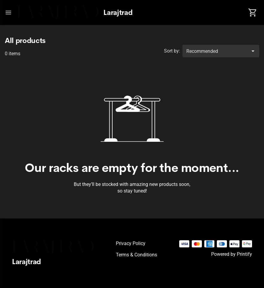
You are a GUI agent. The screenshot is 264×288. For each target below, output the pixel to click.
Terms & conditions (136, 255)
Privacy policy (130, 243)
